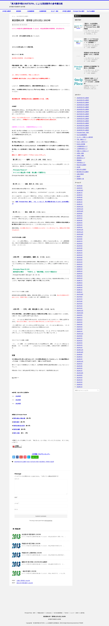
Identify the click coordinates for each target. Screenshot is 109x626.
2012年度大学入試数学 (83, 102)
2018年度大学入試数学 (83, 116)
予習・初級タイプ (81, 139)
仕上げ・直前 (54, 11)
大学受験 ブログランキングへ (41, 454)
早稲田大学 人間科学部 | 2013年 (32, 553)
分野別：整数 (80, 155)
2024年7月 (79, 192)
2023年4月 (79, 220)
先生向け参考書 (81, 144)
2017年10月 (80, 294)
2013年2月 (79, 370)
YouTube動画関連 (82, 135)
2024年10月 (80, 190)
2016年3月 (79, 326)
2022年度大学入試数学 (83, 125)
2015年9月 (79, 336)
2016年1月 (79, 331)
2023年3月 (79, 222)
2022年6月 (79, 243)
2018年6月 (79, 283)
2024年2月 (79, 202)
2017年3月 (79, 303)
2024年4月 (79, 197)
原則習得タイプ (81, 158)
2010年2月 (79, 387)
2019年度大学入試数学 (83, 118)
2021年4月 (79, 257)
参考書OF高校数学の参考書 (54, 598)
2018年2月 (79, 289)
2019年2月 (79, 276)
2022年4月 (79, 248)
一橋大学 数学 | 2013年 (29, 571)
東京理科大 (42, 461)
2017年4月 (79, 301)
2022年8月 (79, 239)
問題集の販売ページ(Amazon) (44, 592)
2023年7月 (79, 216)
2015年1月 (79, 347)
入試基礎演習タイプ (82, 146)
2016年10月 (80, 313)
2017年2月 (79, 306)
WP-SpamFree (48, 520)
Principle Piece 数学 (78, 11)
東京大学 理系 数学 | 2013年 (25, 583)
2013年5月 (79, 363)
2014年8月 (79, 354)
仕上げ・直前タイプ (82, 142)
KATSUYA (33, 461)
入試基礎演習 (30, 11)
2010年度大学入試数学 (83, 98)
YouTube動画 (91, 11)
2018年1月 (79, 292)
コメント (16, 479)
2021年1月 (79, 264)
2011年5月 (79, 382)
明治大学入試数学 (81, 165)
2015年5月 (79, 340)
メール (16, 503)
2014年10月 (80, 352)
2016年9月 (79, 315)
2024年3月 (79, 199)
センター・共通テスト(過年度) (85, 137)
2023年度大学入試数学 (83, 128)
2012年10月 (80, 373)
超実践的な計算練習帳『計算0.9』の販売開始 (91, 67)
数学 (37, 461)
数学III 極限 (16, 429)
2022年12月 (80, 229)
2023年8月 (79, 213)
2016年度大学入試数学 (83, 111)
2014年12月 (80, 350)
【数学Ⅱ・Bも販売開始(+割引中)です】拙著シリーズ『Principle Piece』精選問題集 (92, 26)
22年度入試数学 (6, 11)
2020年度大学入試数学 (83, 121)
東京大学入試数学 (81, 169)
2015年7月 (79, 338)
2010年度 (18, 396)
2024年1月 (79, 204)
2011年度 (18, 400)
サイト (16, 509)
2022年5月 (79, 246)
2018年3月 (79, 287)
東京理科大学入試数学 (83, 172)
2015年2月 (79, 345)
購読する (78, 16)
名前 (16, 497)
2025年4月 (79, 185)
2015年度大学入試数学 (83, 109)
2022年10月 (80, 234)
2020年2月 (79, 269)
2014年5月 (79, 357)
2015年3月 (79, 343)
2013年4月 (79, 366)
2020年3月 (79, 266)
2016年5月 (79, 322)
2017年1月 (79, 308)
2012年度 (18, 403)
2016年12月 (80, 310)
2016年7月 (79, 317)
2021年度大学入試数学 (83, 123)
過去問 (52, 461)
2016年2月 (79, 329)
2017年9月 (79, 296)
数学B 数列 (16, 422)
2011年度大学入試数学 (83, 100)
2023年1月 (79, 227)
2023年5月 (79, 218)
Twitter (66, 592)
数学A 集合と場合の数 (19, 418)
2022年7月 (79, 241)
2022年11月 (80, 232)
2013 (28, 461)
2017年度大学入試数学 (83, 114)
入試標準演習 (42, 11)
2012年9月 (79, 375)
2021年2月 (79, 262)
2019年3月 (79, 273)
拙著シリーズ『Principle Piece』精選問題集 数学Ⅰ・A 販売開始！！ (91, 40)
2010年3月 (79, 384)
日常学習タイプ (81, 162)
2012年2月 (79, 380)
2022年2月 (79, 253)
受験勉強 (79, 160)
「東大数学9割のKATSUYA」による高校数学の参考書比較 (36, 3)
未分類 (78, 167)
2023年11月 (80, 209)
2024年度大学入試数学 (83, 130)
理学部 (48, 461)
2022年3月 (79, 250)
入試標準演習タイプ (82, 148)
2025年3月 (79, 188)
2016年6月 (79, 320)
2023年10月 (80, 211)
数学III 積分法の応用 (19, 425)
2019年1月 (79, 278)
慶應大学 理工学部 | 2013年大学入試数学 (34, 562)
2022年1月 (79, 255)
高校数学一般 (80, 178)
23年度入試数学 (66, 11)
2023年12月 (80, 206)
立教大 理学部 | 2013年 (23, 580)
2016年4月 (79, 324)
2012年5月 (79, 377)
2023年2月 (79, 225)
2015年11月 (80, 333)
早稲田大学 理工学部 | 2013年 (31, 543)
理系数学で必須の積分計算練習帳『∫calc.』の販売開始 (91, 54)
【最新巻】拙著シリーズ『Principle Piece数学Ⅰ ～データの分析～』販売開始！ (91, 81)
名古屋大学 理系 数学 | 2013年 (31, 534)
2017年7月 (79, 299)
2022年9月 (79, 236)
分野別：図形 (80, 153)
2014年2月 (79, 359)
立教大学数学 (80, 174)
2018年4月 (79, 285)
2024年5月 (79, 195)
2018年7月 (79, 280)
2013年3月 (79, 368)
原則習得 (18, 11)
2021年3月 (79, 259)
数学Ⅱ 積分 (16, 433)
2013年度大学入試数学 (20, 461)
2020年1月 (79, 271)
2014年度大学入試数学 (83, 107)
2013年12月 (80, 361)
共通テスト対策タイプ (83, 151)
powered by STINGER (77, 602)
